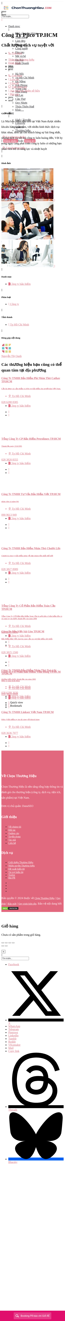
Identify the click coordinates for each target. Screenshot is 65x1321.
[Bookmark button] (9, 415)
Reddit (12, 1041)
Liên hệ (12, 843)
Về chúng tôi (14, 826)
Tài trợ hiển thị (16, 872)
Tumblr (12, 1038)
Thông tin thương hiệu (21, 59)
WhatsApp (14, 1026)
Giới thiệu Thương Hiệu (20, 862)
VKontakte (14, 1044)
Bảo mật (12, 903)
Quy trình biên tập (27, 903)
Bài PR (11, 877)
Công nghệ (21, 48)
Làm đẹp (20, 40)
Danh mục (14, 26)
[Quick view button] (9, 411)
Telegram (13, 1029)
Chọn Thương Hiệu (44, 898)
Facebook (13, 964)
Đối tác (12, 830)
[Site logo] (27, 9)
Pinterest (13, 1032)
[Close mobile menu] (2, 19)
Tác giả (12, 840)
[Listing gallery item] (28, 200)
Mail (11, 1047)
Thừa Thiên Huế (24, 106)
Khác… (19, 109)
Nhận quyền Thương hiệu (21, 865)
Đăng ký (30, 140)
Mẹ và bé (20, 56)
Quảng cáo (13, 833)
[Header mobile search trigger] (2, 151)
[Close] (3, 951)
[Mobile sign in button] (2, 144)
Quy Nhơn (21, 102)
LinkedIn (13, 1035)
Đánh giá (14, 62)
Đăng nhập (10, 140)
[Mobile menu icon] (32, 3)
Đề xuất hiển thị (16, 869)
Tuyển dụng (14, 836)
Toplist (11, 875)
